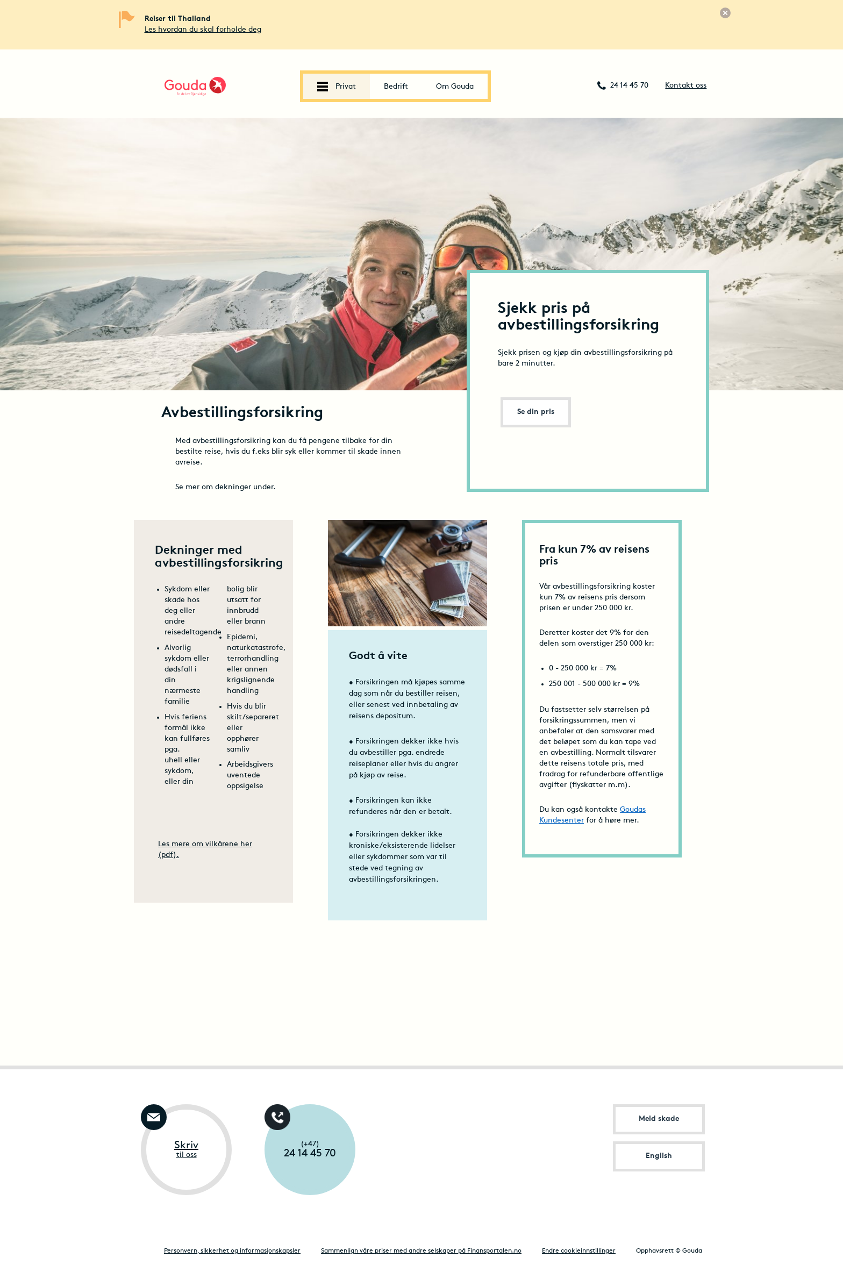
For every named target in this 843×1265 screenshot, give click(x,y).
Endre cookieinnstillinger (579, 1251)
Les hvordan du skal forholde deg (203, 30)
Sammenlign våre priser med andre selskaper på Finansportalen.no (421, 1251)
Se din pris (535, 412)
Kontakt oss (685, 86)
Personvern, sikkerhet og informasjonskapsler (232, 1251)
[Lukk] (725, 13)
